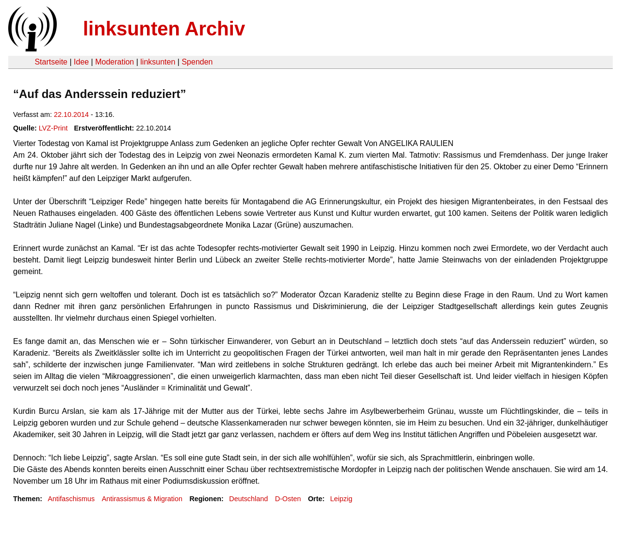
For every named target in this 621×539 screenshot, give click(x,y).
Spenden (196, 62)
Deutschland (248, 499)
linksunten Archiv (164, 28)
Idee (81, 62)
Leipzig (341, 499)
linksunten (157, 62)
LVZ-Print (53, 128)
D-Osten (288, 499)
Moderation (114, 62)
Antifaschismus (71, 499)
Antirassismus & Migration (142, 499)
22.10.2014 (71, 114)
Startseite (50, 62)
